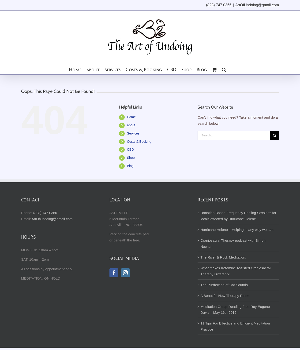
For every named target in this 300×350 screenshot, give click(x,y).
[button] (224, 69)
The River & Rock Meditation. (223, 257)
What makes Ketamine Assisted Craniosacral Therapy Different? (235, 271)
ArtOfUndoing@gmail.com (257, 5)
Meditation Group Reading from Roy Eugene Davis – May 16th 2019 (235, 309)
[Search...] (234, 135)
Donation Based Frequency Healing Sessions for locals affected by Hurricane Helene (238, 216)
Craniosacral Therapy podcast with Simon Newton (232, 243)
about (131, 125)
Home (131, 117)
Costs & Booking (139, 141)
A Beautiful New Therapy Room (224, 296)
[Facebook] (113, 272)
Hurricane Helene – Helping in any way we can (236, 230)
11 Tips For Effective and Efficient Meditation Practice (235, 326)
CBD (130, 149)
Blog (130, 166)
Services (133, 133)
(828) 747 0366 (45, 213)
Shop (131, 158)
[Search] (274, 135)
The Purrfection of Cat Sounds (224, 285)
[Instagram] (125, 272)
